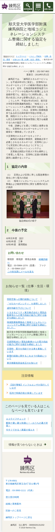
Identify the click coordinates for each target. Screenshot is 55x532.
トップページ (21, 56)
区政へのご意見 (13, 510)
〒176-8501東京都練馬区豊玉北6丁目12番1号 (22, 482)
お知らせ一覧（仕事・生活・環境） (27, 60)
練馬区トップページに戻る (19, 517)
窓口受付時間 (12, 497)
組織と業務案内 (13, 504)
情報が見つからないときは (25, 444)
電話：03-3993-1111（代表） (20, 490)
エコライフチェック (16, 419)
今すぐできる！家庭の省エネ (20, 429)
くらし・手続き (35, 56)
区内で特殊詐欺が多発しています (26, 393)
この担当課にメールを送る (20, 271)
